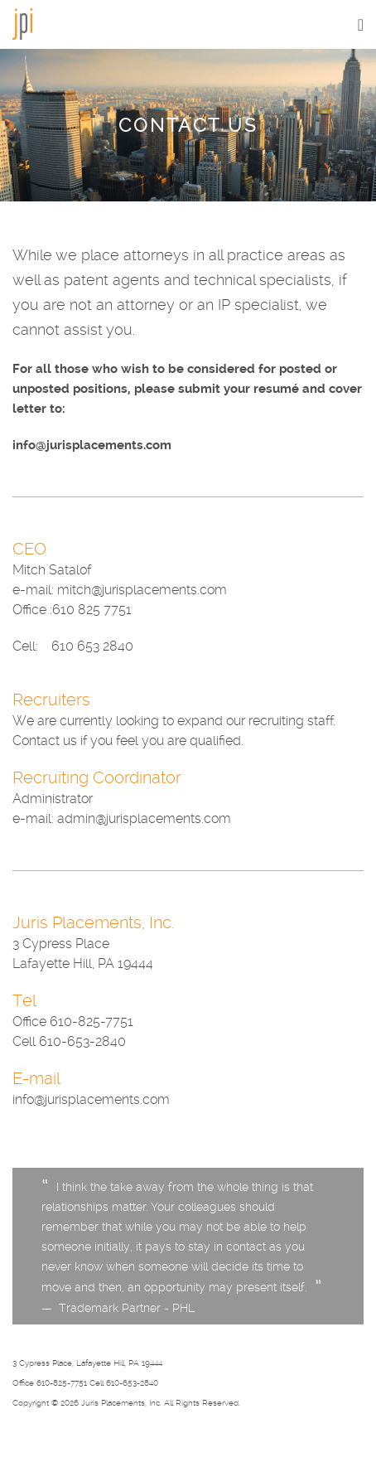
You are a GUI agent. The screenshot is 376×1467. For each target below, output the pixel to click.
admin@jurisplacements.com (144, 818)
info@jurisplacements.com (91, 445)
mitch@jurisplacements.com (142, 590)
